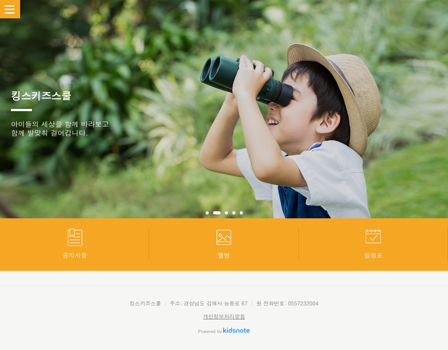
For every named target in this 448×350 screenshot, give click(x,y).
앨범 (224, 243)
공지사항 (75, 243)
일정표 (373, 243)
